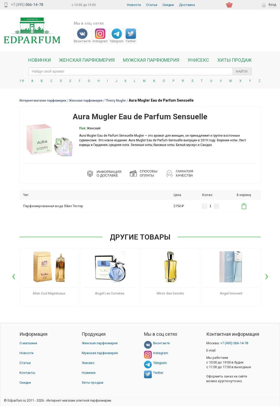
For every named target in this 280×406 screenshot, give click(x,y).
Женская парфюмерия (100, 343)
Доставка (187, 5)
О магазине (28, 343)
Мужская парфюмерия (151, 60)
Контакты (27, 373)
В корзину (244, 206)
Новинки (39, 60)
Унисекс (198, 60)
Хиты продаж (234, 60)
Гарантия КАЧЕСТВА (184, 173)
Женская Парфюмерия (87, 60)
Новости (134, 5)
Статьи (151, 5)
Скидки (168, 5)
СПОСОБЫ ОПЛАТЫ (148, 173)
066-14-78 (234, 343)
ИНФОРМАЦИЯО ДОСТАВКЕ (109, 173)
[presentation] (14, 276)
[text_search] (140, 71)
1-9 (21, 81)
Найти (242, 71)
